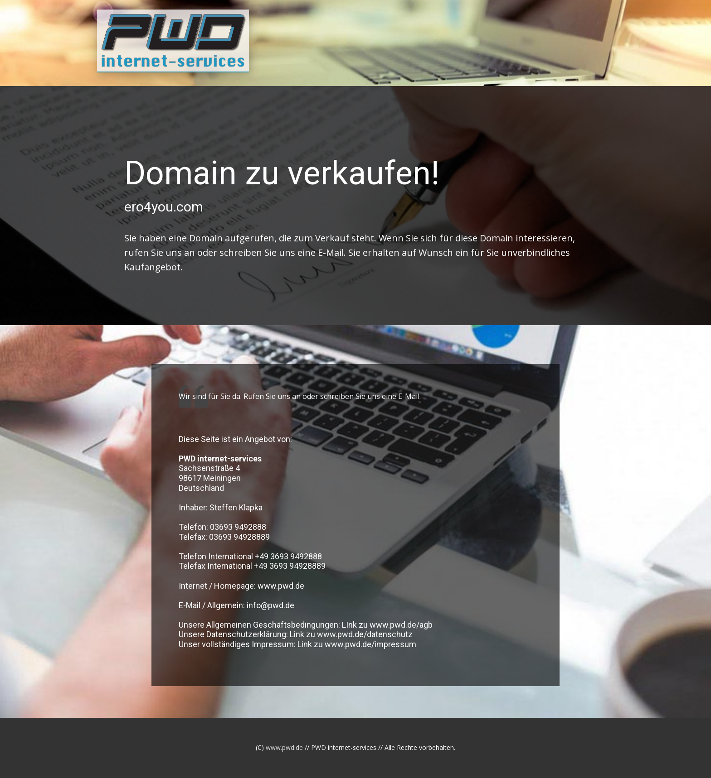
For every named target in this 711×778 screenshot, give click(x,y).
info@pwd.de (270, 605)
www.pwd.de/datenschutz (365, 634)
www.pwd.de (281, 586)
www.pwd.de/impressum (370, 644)
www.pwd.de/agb (401, 624)
